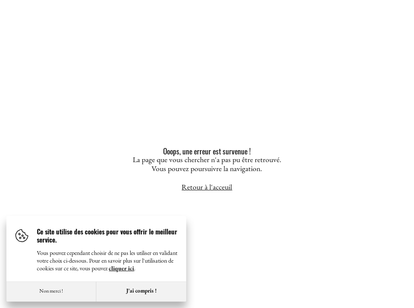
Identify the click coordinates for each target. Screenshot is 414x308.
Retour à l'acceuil (207, 187)
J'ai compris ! (141, 291)
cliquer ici (121, 269)
